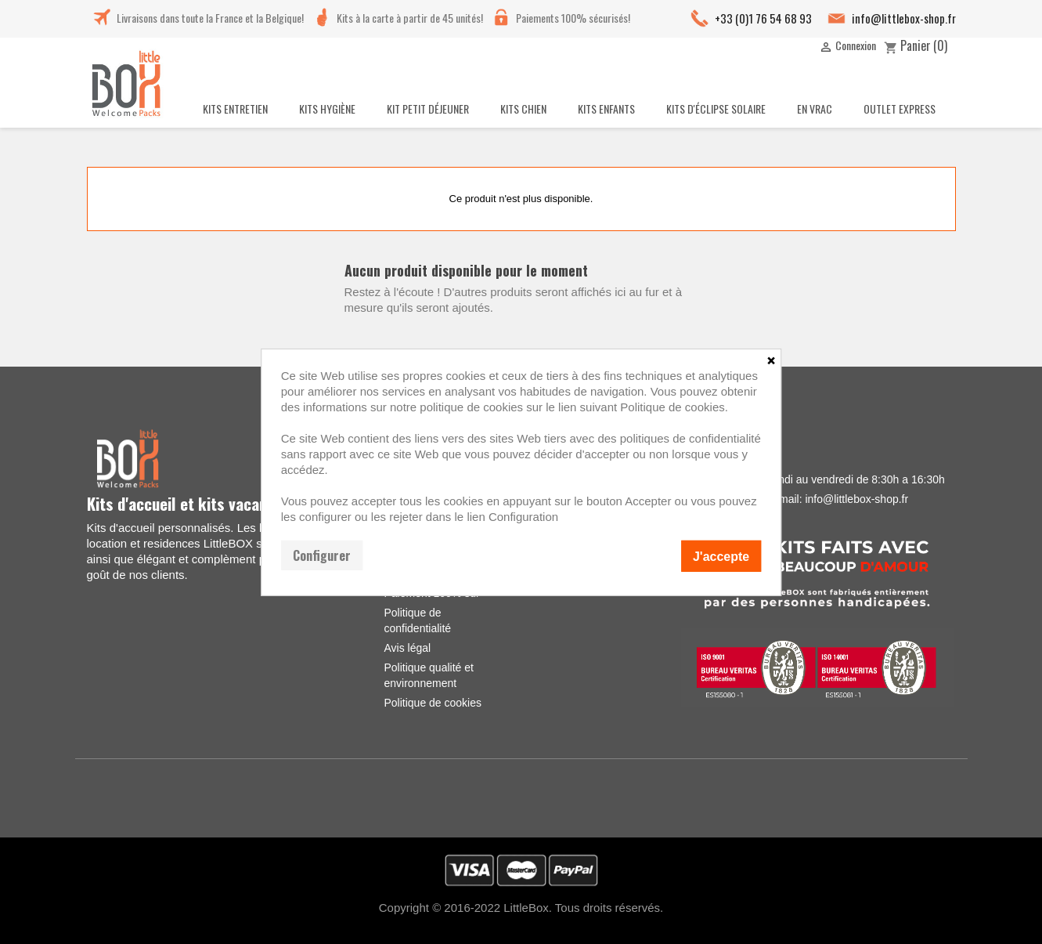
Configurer (322, 554)
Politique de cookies (432, 702)
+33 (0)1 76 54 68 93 (763, 18)
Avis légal (407, 648)
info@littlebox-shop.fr (904, 18)
